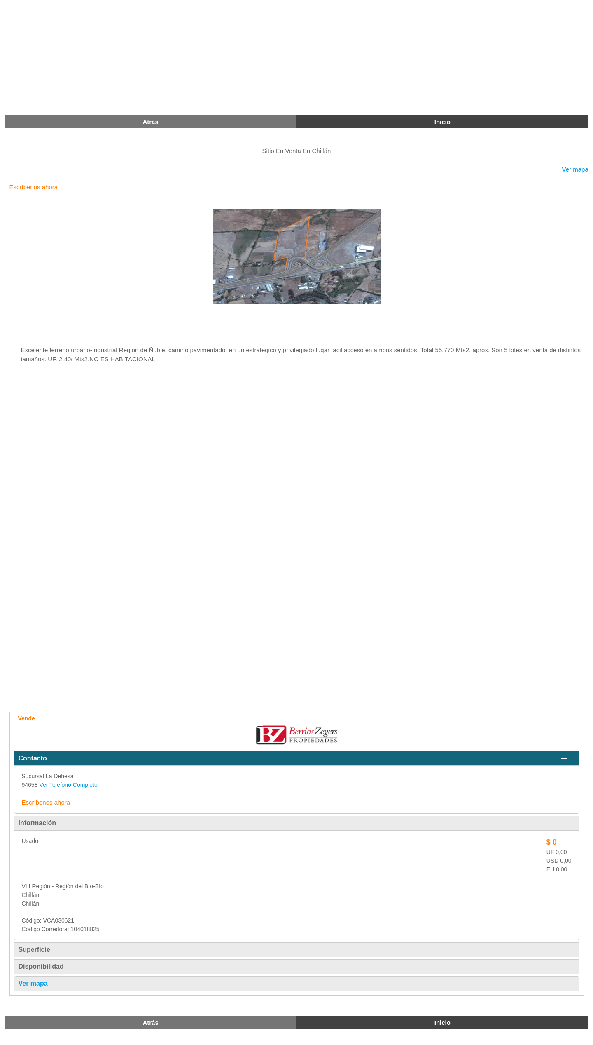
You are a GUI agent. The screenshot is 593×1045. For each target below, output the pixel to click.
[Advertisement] (247, 57)
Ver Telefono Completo (68, 784)
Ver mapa (575, 169)
